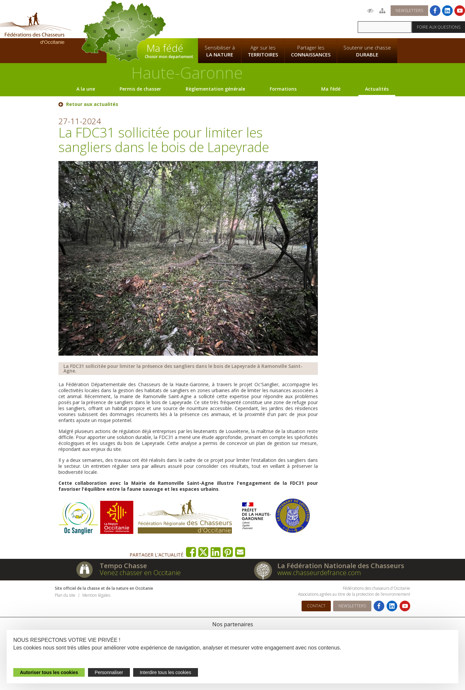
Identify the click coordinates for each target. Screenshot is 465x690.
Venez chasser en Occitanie (140, 572)
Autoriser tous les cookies (49, 672)
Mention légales (96, 595)
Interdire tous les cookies (165, 672)
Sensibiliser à (220, 51)
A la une (85, 89)
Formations (283, 89)
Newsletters (409, 10)
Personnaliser (109, 672)
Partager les (310, 51)
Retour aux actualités (92, 104)
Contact (316, 606)
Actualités (377, 89)
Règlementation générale (215, 89)
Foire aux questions (438, 27)
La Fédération (219, 18)
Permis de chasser (140, 89)
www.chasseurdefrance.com (319, 572)
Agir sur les (263, 51)
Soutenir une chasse (367, 51)
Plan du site (65, 595)
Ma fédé (330, 89)
